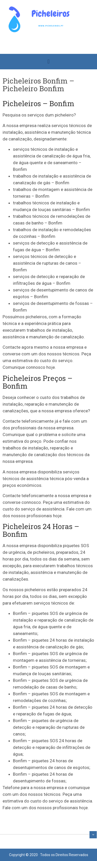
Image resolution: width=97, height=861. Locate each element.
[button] (48, 61)
